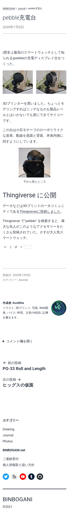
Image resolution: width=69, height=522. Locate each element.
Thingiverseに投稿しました (40, 211)
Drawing (8, 429)
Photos (8, 441)
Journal (22, 8)
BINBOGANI (9, 8)
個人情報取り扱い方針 (19, 465)
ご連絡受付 (11, 459)
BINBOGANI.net (14, 450)
